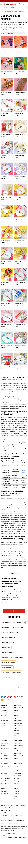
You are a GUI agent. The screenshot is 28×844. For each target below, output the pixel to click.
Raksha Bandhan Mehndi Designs (11, 687)
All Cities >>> (17, 766)
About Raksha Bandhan (8, 682)
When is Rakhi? (6, 622)
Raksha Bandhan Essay (8, 652)
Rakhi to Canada (5, 781)
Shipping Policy (4, 815)
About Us (3, 805)
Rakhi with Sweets (18, 707)
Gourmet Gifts (18, 775)
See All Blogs (14, 611)
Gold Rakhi (3, 723)
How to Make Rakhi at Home (10, 632)
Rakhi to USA (4, 773)
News (2, 818)
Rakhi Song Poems (7, 657)
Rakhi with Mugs (5, 766)
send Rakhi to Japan (15, 550)
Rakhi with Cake (18, 720)
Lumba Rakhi (4, 713)
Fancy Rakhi (4, 710)
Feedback (22, 805)
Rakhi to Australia (5, 778)
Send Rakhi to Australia (11, 11)
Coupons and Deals (6, 823)
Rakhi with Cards (18, 723)
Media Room (18, 815)
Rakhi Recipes (5, 627)
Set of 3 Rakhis (4, 758)
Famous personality (7, 667)
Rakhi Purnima (19, 657)
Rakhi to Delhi (17, 743)
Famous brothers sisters (8, 662)
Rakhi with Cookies (19, 736)
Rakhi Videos (9, 818)
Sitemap (15, 823)
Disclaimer (11, 807)
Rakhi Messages (6, 647)
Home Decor (17, 773)
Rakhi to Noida (18, 763)
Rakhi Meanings (6, 677)
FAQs (16, 805)
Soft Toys (16, 778)
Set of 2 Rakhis (4, 755)
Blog (12, 815)
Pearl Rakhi (3, 718)
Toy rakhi (3, 725)
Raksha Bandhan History (8, 637)
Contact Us (4, 807)
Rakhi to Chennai (18, 755)
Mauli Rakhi (3, 715)
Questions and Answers (7, 820)
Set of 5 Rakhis (4, 763)
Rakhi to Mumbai (18, 745)
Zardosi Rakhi (6, 475)
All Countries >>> (5, 793)
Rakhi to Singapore (5, 783)
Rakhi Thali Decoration (8, 642)
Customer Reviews (20, 820)
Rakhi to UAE (4, 791)
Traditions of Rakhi (17, 627)
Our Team (10, 805)
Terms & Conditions (6, 810)
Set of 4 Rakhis (4, 761)
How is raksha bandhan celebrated (11, 672)
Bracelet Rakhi (4, 720)
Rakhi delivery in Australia (19, 393)
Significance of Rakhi (19, 622)
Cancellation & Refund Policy (8, 812)
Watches (16, 783)
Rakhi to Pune (17, 753)
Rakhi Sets (3, 753)
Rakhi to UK (3, 775)
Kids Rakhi (3, 707)
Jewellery (16, 781)
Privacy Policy (20, 807)
